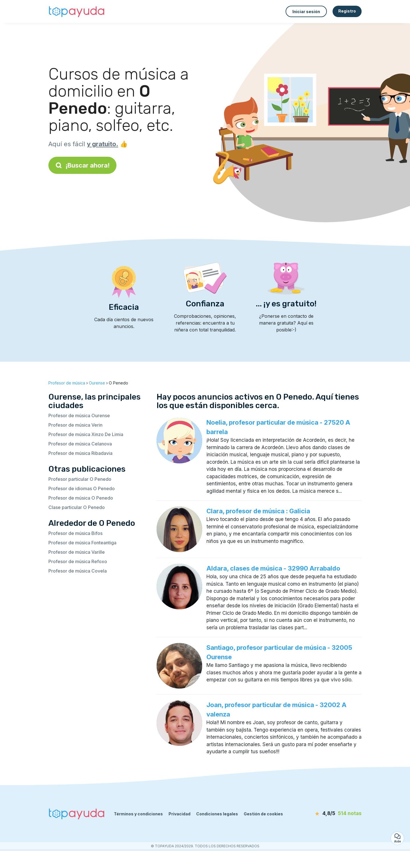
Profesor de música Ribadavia (80, 453)
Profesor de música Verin (75, 425)
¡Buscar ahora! (82, 165)
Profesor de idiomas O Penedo (81, 488)
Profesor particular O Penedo (79, 479)
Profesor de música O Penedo (80, 498)
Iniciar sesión (306, 11)
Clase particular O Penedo (76, 507)
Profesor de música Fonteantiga (82, 542)
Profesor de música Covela (77, 571)
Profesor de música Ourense (79, 415)
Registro (347, 11)
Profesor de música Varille (76, 552)
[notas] (329, 813)
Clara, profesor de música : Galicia (258, 511)
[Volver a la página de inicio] (76, 11)
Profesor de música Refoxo (77, 561)
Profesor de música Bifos (75, 533)
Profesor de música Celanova (80, 444)
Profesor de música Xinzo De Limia (85, 434)
